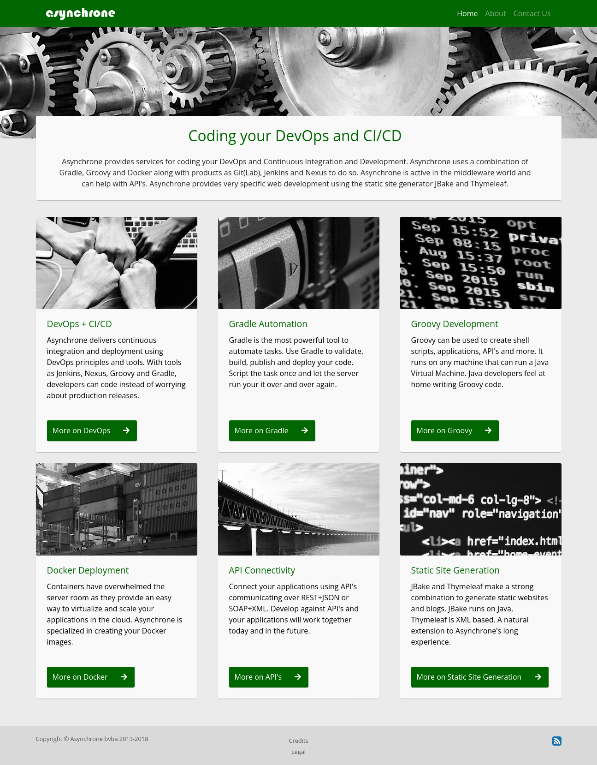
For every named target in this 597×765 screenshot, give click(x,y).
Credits (298, 740)
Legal (298, 751)
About (495, 13)
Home (467, 13)
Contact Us (532, 13)
